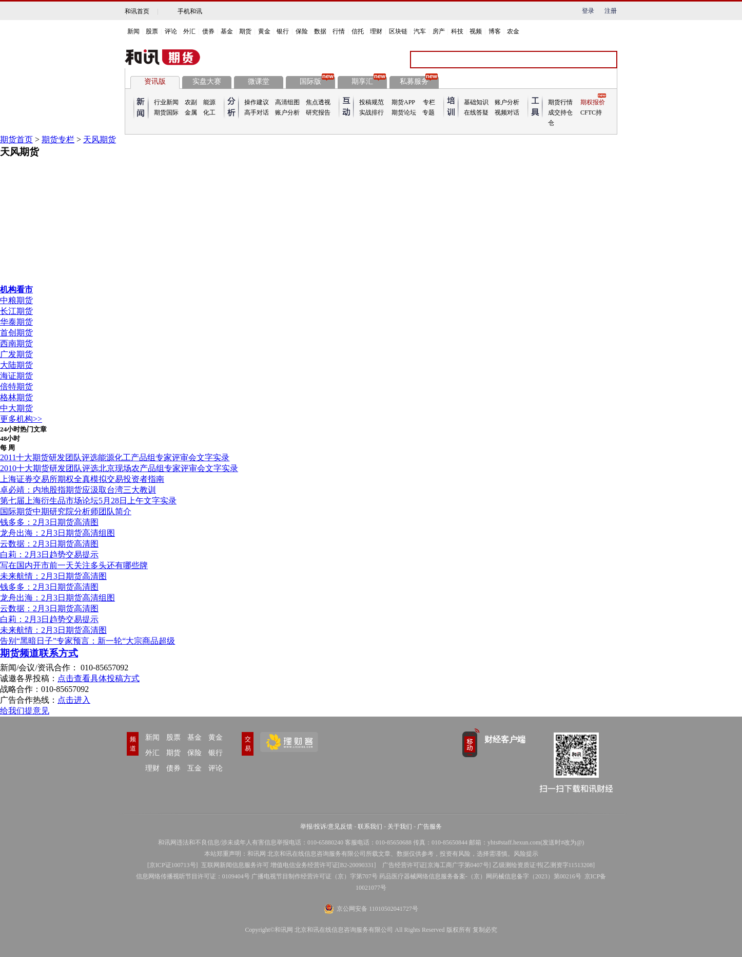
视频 (476, 31)
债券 (208, 31)
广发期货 (16, 354)
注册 (610, 10)
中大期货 (16, 408)
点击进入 (73, 700)
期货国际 (166, 112)
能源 (209, 102)
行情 (339, 31)
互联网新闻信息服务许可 (235, 865)
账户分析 (287, 112)
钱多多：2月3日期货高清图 (49, 522)
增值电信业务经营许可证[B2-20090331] (323, 865)
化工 (209, 112)
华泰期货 (16, 321)
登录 (588, 10)
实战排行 (371, 112)
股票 (152, 31)
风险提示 (526, 853)
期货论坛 (404, 112)
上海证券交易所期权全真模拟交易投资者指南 (82, 479)
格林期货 (16, 397)
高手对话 (256, 112)
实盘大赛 (206, 81)
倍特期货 (16, 386)
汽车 (420, 31)
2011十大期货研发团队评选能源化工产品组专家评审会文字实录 (114, 457)
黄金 (264, 31)
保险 (302, 31)
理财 (376, 31)
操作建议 (256, 102)
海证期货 (16, 375)
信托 (358, 31)
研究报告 (318, 112)
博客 (495, 31)
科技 (457, 31)
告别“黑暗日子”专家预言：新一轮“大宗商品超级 (87, 640)
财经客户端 (504, 739)
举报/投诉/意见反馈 (326, 826)
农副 (191, 102)
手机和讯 (190, 11)
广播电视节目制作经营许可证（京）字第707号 (314, 876)
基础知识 (476, 102)
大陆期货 (16, 365)
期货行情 (560, 102)
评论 (171, 31)
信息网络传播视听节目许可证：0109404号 (193, 876)
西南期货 (16, 343)
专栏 (429, 102)
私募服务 (419, 80)
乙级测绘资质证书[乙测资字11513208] (544, 865)
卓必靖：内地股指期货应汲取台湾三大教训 (78, 489)
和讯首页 (137, 11)
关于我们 (399, 826)
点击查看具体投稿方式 (98, 678)
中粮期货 (16, 300)
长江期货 (16, 311)
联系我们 (370, 826)
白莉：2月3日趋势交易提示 (49, 554)
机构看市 (16, 289)
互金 (194, 768)
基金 (227, 31)
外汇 (189, 31)
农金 (513, 31)
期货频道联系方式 (39, 653)
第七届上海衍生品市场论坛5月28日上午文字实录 (88, 500)
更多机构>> (21, 419)
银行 (283, 31)
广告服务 (429, 826)
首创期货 (16, 332)
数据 (320, 31)
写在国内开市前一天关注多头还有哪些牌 (74, 565)
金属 (191, 112)
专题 (428, 112)
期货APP (403, 102)
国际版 (317, 80)
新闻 (133, 31)
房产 (439, 31)
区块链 (398, 31)
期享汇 (369, 80)
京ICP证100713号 (172, 865)
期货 (245, 31)
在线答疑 (476, 112)
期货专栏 (58, 139)
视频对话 (507, 112)
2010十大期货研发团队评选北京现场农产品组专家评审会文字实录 (119, 468)
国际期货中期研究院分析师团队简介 (65, 511)
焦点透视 (318, 102)
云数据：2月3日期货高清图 (49, 543)
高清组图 (287, 102)
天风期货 (99, 139)
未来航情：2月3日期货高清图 (53, 576)
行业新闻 (166, 102)
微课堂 (258, 81)
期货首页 (16, 139)
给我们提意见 (24, 710)
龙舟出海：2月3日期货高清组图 (57, 533)
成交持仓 (560, 112)
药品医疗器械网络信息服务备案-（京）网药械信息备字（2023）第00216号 (480, 876)
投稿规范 (371, 102)
